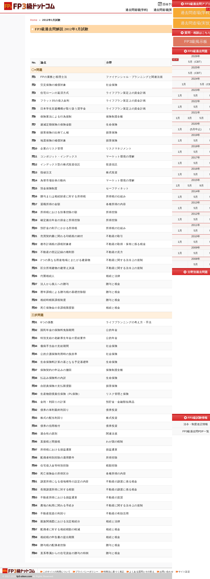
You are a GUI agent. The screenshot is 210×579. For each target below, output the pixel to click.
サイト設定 (184, 571)
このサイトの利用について (56, 571)
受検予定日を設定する (177, 4)
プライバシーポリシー (86, 571)
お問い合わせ (166, 571)
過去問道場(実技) (165, 9)
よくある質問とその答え (141, 571)
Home (33, 20)
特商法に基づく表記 (114, 571)
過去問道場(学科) (137, 9)
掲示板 (186, 9)
